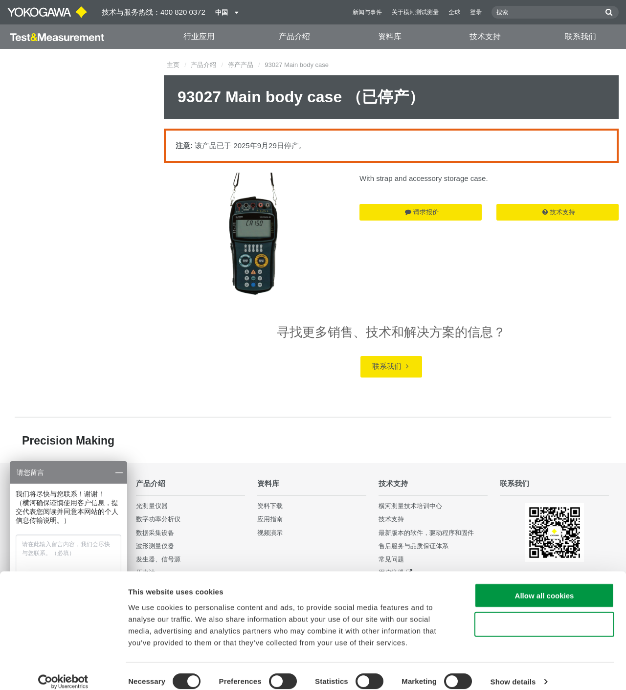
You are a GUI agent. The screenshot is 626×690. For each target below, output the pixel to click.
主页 (173, 64)
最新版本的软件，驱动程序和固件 (426, 532)
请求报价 (422, 212)
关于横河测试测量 (415, 12)
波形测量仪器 (155, 546)
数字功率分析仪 (158, 519)
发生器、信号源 (158, 559)
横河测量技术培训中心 (410, 506)
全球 (454, 12)
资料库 (390, 36)
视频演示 (270, 532)
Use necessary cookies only (544, 613)
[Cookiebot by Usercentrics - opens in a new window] (63, 671)
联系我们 (580, 36)
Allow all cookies (544, 584)
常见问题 (391, 559)
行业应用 (199, 36)
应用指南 (270, 519)
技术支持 (485, 36)
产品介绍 (294, 36)
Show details (513, 671)
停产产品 (240, 64)
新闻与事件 (367, 12)
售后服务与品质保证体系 (413, 546)
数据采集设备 (155, 532)
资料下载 (270, 506)
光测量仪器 (152, 506)
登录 (476, 12)
